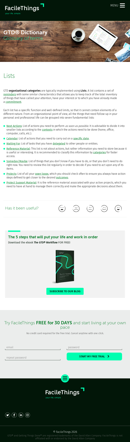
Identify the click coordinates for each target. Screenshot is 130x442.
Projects (11, 173)
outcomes (62, 177)
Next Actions (14, 126)
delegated (59, 143)
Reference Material (18, 148)
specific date (81, 138)
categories (99, 152)
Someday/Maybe (16, 161)
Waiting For (13, 143)
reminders (9, 94)
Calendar (12, 138)
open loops (41, 173)
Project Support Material (21, 182)
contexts (47, 129)
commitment (13, 101)
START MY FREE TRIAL (94, 356)
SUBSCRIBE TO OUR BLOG (65, 291)
